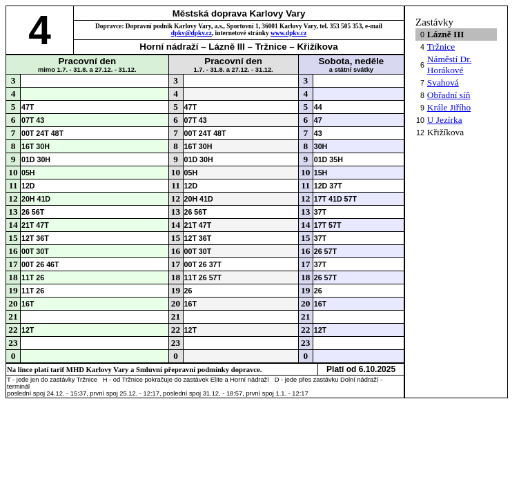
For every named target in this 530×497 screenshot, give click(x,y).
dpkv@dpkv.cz (191, 33)
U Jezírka (444, 120)
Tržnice (441, 46)
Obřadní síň (449, 95)
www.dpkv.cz (288, 33)
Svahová (443, 82)
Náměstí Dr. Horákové (449, 64)
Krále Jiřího (449, 107)
